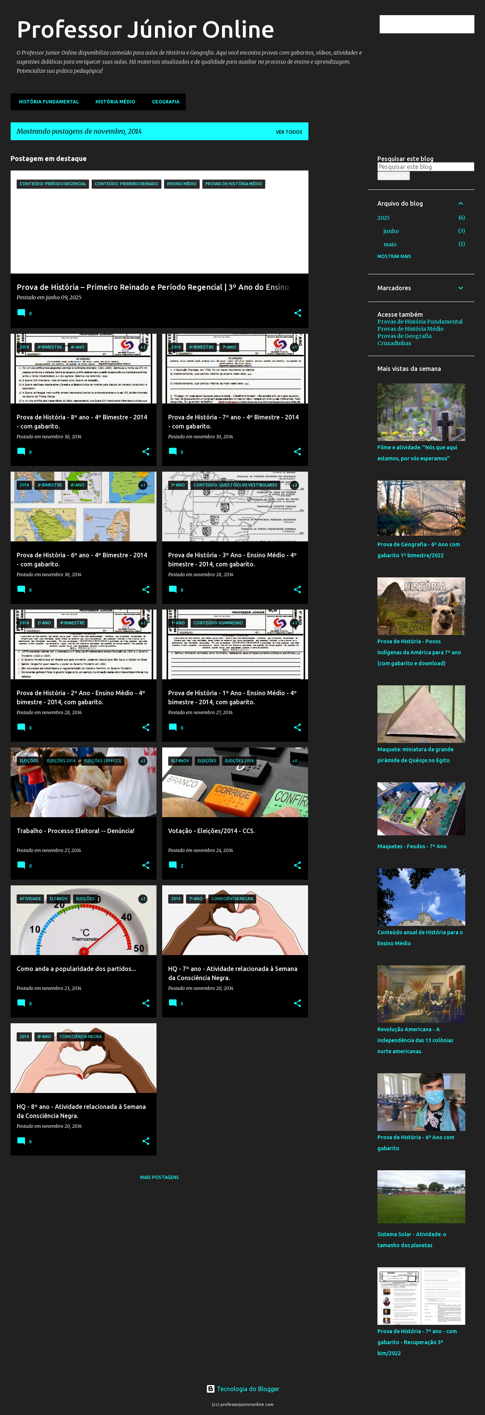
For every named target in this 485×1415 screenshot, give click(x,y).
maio (390, 244)
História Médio (113, 101)
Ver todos (289, 132)
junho (391, 231)
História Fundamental (47, 101)
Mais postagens (159, 1177)
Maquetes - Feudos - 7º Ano (412, 846)
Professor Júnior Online (146, 29)
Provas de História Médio (410, 328)
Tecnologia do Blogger (242, 1388)
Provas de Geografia (404, 336)
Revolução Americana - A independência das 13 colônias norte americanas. (415, 1040)
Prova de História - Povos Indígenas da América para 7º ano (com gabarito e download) (419, 652)
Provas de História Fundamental (420, 321)
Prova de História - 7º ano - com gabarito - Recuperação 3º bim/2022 (417, 1342)
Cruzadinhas (394, 343)
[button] (297, 313)
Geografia (163, 101)
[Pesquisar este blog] (434, 24)
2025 (383, 217)
